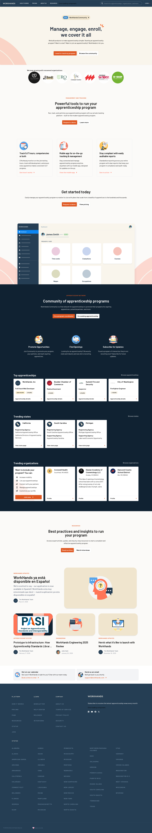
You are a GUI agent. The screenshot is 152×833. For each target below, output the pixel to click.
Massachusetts (45, 804)
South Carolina (60, 423)
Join (14, 732)
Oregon (93, 767)
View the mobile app (68, 172)
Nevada (67, 776)
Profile (60, 498)
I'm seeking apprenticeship (87, 316)
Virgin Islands (122, 765)
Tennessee (95, 801)
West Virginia (122, 782)
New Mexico (69, 793)
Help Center (39, 709)
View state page (28, 445)
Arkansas (16, 770)
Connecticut (17, 787)
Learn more (84, 122)
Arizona (15, 765)
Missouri (68, 759)
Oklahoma (94, 761)
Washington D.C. (123, 776)
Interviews (39, 721)
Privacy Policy (62, 715)
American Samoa (19, 759)
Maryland (42, 798)
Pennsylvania (96, 773)
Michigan (89, 423)
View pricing (84, 204)
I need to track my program (65, 53)
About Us (60, 704)
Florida (15, 798)
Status (15, 726)
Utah (118, 748)
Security (60, 721)
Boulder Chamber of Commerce (62, 383)
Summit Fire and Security (92, 383)
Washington (121, 770)
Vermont (120, 754)
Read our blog (67, 550)
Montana (68, 765)
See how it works (27, 172)
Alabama (16, 748)
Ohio (92, 756)
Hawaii (40, 748)
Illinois (41, 759)
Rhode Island (96, 784)
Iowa (40, 770)
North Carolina (71, 804)
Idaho (40, 754)
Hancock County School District (124, 471)
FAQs (14, 715)
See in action (105, 172)
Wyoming (120, 793)
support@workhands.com (95, 678)
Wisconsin (120, 787)
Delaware (16, 793)
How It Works (18, 704)
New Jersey (69, 787)
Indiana (41, 765)
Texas (92, 806)
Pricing (15, 709)
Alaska (15, 754)
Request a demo (69, 122)
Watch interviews (83, 550)
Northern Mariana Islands (98, 749)
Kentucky (42, 782)
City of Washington (125, 382)
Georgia (15, 804)
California (26, 423)
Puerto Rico (95, 778)
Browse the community (88, 53)
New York (68, 798)
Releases (38, 715)
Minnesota (68, 748)
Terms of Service (63, 709)
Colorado (16, 782)
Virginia (119, 759)
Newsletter (39, 704)
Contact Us (61, 726)
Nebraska (68, 770)
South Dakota (96, 795)
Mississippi (69, 754)
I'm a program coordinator (64, 316)
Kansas (41, 776)
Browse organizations (130, 463)
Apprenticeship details (28, 399)
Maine (40, 793)
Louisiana (42, 787)
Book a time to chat (30, 678)
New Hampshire (70, 782)
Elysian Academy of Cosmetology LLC (94, 471)
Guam (14, 810)
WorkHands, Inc (29, 382)
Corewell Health (61, 470)
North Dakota (70, 810)
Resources (17, 721)
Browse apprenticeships (129, 375)
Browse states (133, 416)
